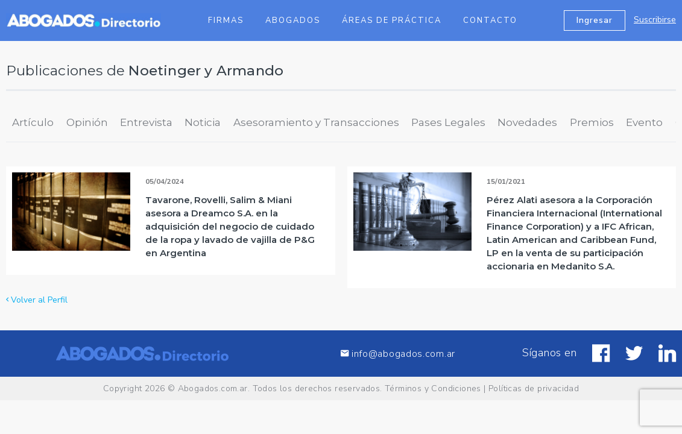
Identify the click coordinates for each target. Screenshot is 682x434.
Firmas (226, 20)
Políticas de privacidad (533, 388)
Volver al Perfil (37, 300)
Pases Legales (448, 122)
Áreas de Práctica (391, 20)
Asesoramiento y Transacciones (316, 122)
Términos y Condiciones (433, 388)
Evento (644, 122)
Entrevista (146, 122)
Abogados (292, 20)
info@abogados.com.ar (398, 353)
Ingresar (594, 20)
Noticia (203, 122)
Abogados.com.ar (213, 388)
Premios (592, 122)
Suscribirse (655, 19)
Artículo (33, 122)
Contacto (490, 20)
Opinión (87, 122)
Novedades (527, 122)
